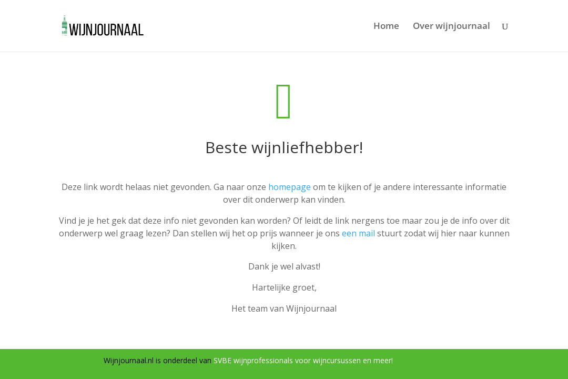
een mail (358, 233)
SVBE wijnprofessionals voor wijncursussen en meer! (303, 360)
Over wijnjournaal (451, 27)
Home (386, 27)
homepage (289, 187)
